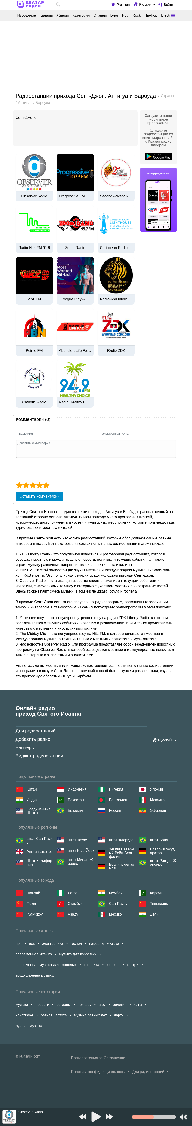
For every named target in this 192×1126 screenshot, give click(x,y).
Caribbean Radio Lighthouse (116, 248)
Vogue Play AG (75, 299)
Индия (32, 800)
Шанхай (33, 893)
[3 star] (32, 485)
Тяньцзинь (159, 904)
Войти (168, 4)
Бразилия (76, 810)
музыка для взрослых (77, 954)
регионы (63, 1005)
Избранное (26, 15)
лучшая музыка (29, 1026)
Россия (115, 810)
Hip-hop (150, 15)
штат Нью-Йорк (81, 851)
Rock (136, 15)
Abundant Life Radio (75, 351)
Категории (81, 15)
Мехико (115, 914)
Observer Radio (34, 196)
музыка (22, 1005)
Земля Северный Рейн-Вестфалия (121, 853)
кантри (132, 965)
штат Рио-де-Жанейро (163, 862)
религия (119, 1005)
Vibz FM (34, 299)
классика (91, 965)
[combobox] (80, 4)
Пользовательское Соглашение (98, 1058)
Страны (100, 15)
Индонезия (77, 789)
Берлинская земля (121, 866)
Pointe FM (34, 351)
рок (32, 943)
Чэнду (73, 914)
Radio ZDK (116, 351)
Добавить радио (33, 739)
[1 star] (19, 485)
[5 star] (46, 485)
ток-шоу (84, 1005)
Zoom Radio (75, 248)
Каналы (46, 15)
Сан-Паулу (118, 904)
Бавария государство (162, 851)
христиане (25, 1015)
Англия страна (39, 851)
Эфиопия (158, 810)
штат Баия (159, 840)
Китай (32, 789)
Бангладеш (118, 800)
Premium (123, 4)
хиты (138, 1005)
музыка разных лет (90, 1015)
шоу (102, 1005)
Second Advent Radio (116, 196)
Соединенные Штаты (39, 811)
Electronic (169, 15)
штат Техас (77, 840)
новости (42, 1005)
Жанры (62, 15)
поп (19, 943)
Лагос (73, 893)
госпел (76, 943)
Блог (114, 15)
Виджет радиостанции (39, 755)
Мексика (157, 800)
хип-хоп (113, 965)
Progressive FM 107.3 (75, 196)
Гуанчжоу (35, 914)
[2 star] (26, 485)
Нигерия (116, 789)
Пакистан (76, 800)
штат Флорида (121, 840)
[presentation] (51, 469)
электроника (52, 943)
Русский (145, 4)
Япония (156, 789)
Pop (125, 15)
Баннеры (25, 747)
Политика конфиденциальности (98, 1072)
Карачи (156, 893)
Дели (154, 914)
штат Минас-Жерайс (80, 861)
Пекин (32, 904)
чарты (119, 1015)
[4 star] (39, 485)
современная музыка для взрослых (46, 965)
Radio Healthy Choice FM (75, 402)
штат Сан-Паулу (40, 840)
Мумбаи (116, 893)
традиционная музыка (35, 975)
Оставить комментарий (40, 496)
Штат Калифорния (39, 862)
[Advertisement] (96, 57)
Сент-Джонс (26, 117)
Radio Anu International (116, 299)
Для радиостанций (36, 730)
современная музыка (34, 954)
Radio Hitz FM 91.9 (34, 248)
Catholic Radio (34, 402)
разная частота (54, 1015)
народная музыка (104, 943)
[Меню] (173, 15)
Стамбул (75, 904)
